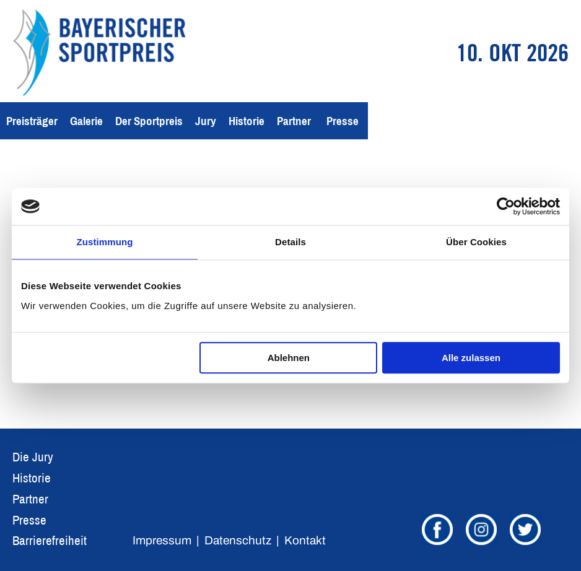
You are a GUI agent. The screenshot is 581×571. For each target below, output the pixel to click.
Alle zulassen (471, 357)
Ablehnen (289, 357)
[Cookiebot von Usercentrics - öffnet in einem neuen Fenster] (506, 206)
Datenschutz (237, 540)
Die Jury (32, 457)
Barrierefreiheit (49, 540)
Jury (205, 121)
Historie (246, 121)
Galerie (86, 121)
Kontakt (305, 540)
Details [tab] (290, 242)
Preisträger (32, 121)
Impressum (162, 540)
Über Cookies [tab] (476, 242)
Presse (342, 121)
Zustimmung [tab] (105, 242)
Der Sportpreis (149, 121)
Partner (294, 121)
